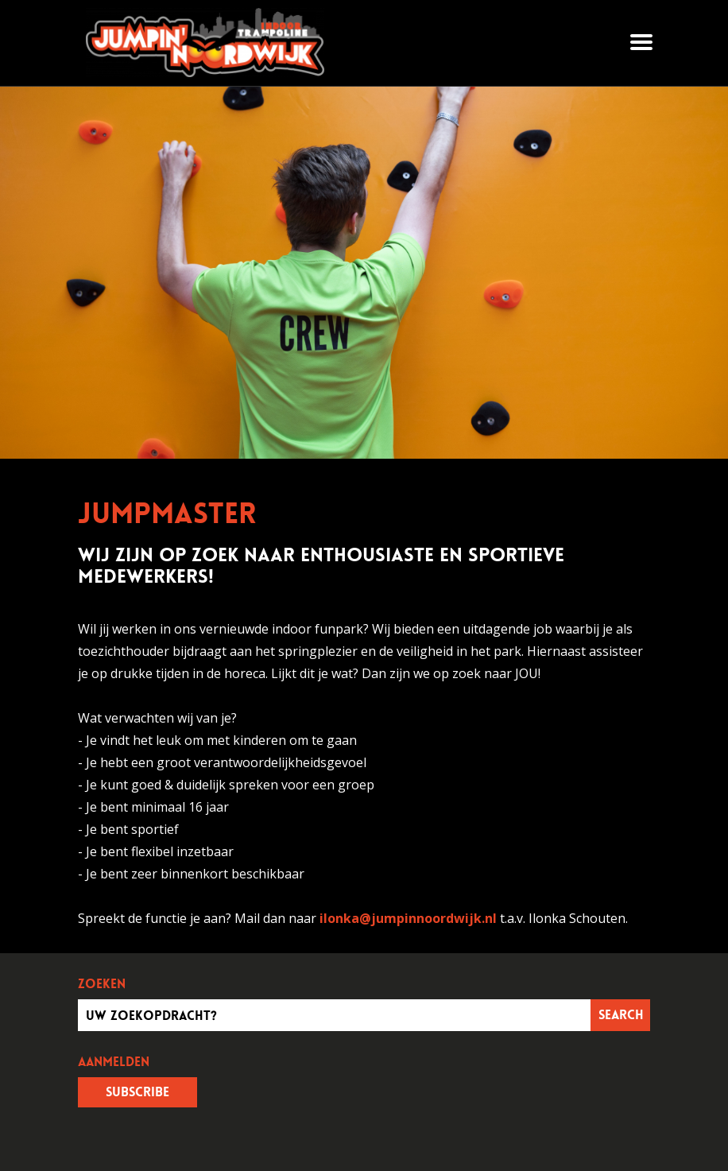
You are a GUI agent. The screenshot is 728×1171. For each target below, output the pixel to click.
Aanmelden (113, 1062)
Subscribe (137, 1092)
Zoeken (102, 984)
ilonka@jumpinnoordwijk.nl (408, 918)
